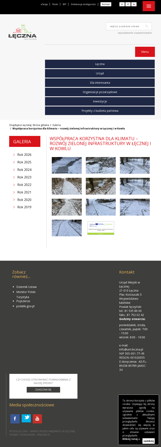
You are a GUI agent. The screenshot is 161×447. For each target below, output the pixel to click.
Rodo (55, 4)
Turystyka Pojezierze (23, 299)
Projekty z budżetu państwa (100, 111)
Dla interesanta (100, 83)
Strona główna (41, 125)
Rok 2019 (24, 207)
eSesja (44, 4)
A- (122, 4)
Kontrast (106, 4)
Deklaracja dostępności (83, 4)
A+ (134, 4)
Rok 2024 (24, 169)
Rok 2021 (24, 192)
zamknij (148, 441)
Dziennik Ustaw (26, 287)
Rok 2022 (24, 184)
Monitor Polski (25, 292)
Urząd (100, 73)
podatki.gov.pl (25, 306)
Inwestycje (100, 101)
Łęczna (100, 64)
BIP (64, 4)
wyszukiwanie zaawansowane (135, 33)
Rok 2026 (24, 154)
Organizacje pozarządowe (100, 92)
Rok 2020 (24, 199)
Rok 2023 (24, 177)
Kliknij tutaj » (131, 439)
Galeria (56, 125)
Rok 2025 (24, 162)
